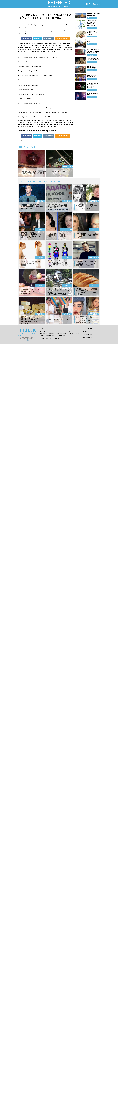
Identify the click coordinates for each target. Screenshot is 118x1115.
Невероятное (87, 1105)
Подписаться (93, 4)
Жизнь (85, 1102)
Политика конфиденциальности (51, 1109)
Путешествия (87, 1109)
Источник (20, 911)
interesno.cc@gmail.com (27, 1111)
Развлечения (87, 1099)
